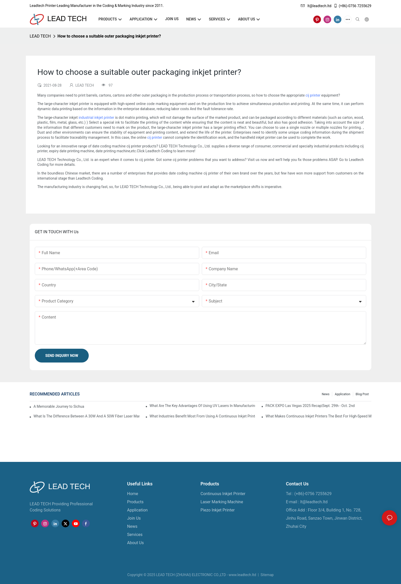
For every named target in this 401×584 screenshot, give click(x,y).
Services (134, 534)
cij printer (313, 95)
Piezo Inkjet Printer (218, 510)
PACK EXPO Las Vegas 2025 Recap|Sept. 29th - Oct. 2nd (310, 406)
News (325, 394)
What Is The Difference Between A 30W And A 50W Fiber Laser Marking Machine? (86, 416)
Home (132, 493)
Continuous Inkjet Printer (223, 493)
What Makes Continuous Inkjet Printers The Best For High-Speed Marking (318, 416)
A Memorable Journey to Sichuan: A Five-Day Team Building (59, 406)
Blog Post (362, 394)
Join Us (134, 518)
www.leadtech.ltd (242, 575)
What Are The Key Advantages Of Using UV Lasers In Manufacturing (202, 406)
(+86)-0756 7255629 (352, 6)
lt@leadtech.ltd (316, 6)
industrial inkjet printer (96, 117)
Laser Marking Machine (222, 501)
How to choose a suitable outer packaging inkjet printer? (109, 36)
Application (342, 394)
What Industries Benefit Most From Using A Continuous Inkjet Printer (202, 416)
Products (135, 501)
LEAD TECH (40, 36)
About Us (135, 542)
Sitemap (267, 575)
